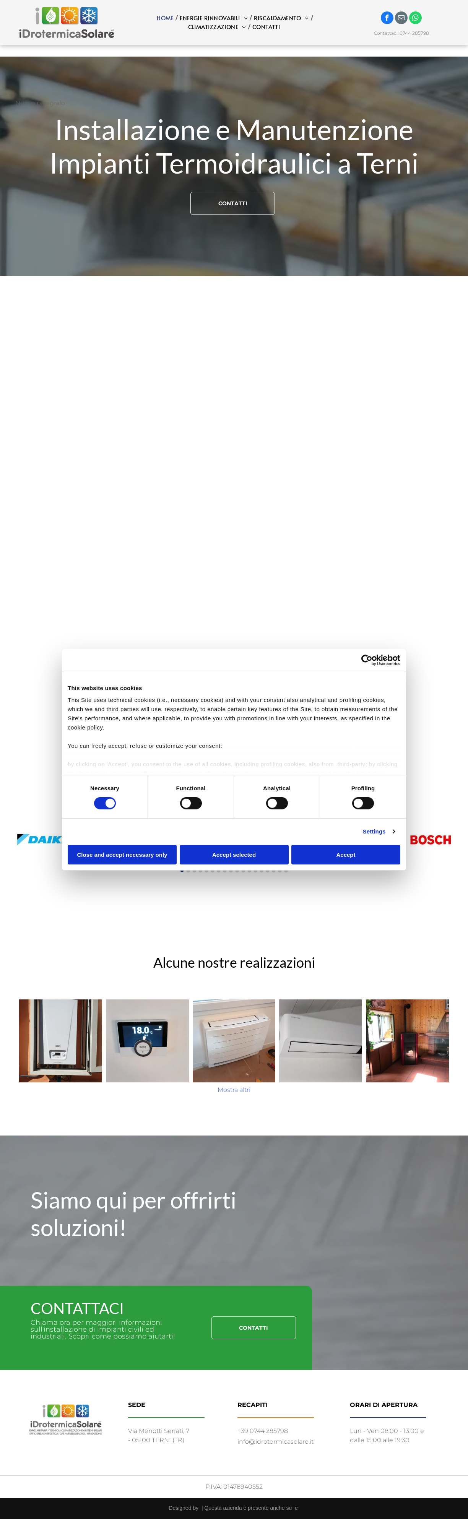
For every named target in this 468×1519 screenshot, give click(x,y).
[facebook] (387, 18)
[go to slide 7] (218, 870)
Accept (345, 854)
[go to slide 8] (224, 870)
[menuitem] (166, 18)
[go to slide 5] (206, 870)
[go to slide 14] (261, 870)
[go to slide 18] (286, 870)
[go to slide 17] (279, 870)
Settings (374, 831)
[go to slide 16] (273, 870)
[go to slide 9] (230, 870)
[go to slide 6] (212, 870)
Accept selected (234, 854)
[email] (401, 18)
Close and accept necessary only (122, 854)
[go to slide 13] (255, 870)
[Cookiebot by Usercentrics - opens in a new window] (366, 660)
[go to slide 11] (243, 870)
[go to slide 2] (188, 870)
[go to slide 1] (182, 870)
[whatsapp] (415, 18)
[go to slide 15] (267, 870)
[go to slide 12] (249, 870)
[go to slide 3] (194, 870)
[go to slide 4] (200, 870)
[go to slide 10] (237, 870)
